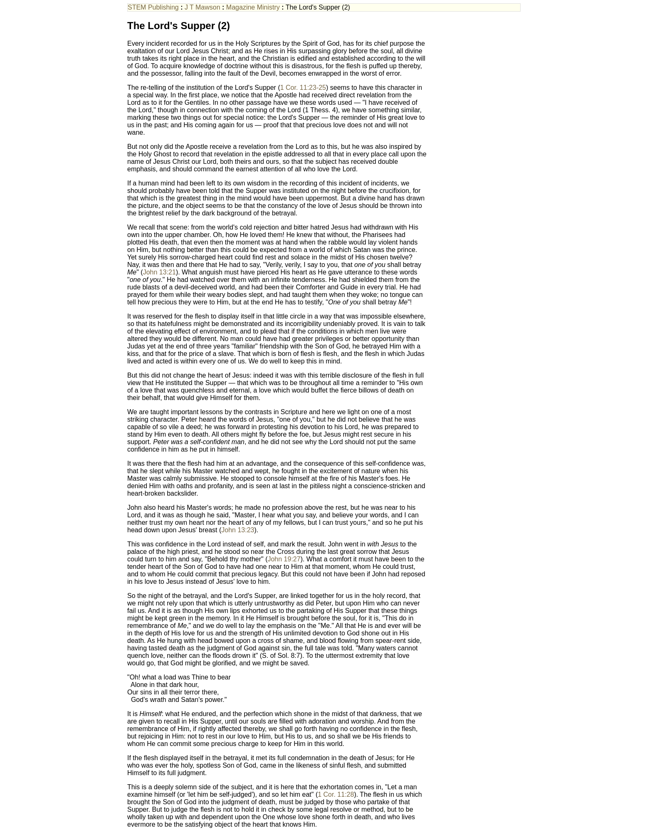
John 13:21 (159, 272)
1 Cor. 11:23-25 (303, 87)
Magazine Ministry (253, 7)
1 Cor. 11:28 (336, 794)
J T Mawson (202, 7)
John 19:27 (283, 559)
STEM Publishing (153, 7)
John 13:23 (237, 530)
